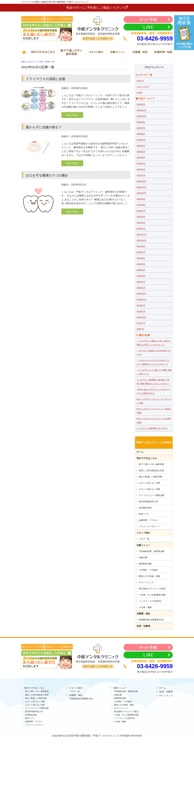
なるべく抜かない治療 (149, 489)
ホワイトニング (146, 582)
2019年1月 (141, 311)
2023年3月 (141, 169)
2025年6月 (141, 134)
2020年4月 (141, 270)
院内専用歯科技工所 (148, 501)
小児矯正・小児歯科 (148, 570)
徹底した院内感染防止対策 (151, 470)
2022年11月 (141, 187)
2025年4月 (141, 146)
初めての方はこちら (44, 53)
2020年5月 (141, 264)
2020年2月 (141, 282)
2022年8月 (141, 205)
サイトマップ (166, 695)
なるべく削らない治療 (149, 483)
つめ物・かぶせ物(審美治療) (152, 595)
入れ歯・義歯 (145, 607)
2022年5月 (141, 217)
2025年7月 (141, 128)
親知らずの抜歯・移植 (149, 576)
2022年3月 (141, 223)
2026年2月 (141, 104)
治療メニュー (118, 53)
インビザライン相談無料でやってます (152, 428)
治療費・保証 (141, 53)
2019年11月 (141, 299)
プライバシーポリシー (149, 526)
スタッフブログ (143, 87)
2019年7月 (141, 305)
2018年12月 (141, 317)
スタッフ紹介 (96, 53)
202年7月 (140, 329)
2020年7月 (141, 252)
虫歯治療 (143, 557)
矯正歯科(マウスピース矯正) (152, 588)
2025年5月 (141, 140)
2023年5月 (141, 158)
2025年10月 (141, 116)
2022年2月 (141, 228)
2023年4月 (141, 163)
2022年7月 (141, 211)
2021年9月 (141, 246)
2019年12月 (141, 294)
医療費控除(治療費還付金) (151, 619)
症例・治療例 (143, 626)
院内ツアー (144, 514)
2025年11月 (141, 110)
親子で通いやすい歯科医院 (72, 53)
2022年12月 (141, 181)
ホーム (25, 53)
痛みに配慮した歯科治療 (150, 476)
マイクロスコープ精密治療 (151, 495)
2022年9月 (141, 199)
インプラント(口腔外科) (150, 601)
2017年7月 (141, 323)
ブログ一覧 (144, 539)
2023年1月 (141, 175)
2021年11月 (141, 234)
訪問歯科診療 (145, 508)
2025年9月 (141, 122)
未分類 (139, 92)
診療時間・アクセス (148, 520)
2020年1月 (141, 288)
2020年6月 (141, 258)
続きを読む (72, 115)
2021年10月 (141, 240)
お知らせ (140, 81)
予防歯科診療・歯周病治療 (151, 551)
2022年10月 (141, 193)
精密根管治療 (145, 563)
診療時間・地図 (162, 53)
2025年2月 (141, 152)
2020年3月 (141, 276)
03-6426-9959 (155, 38)
